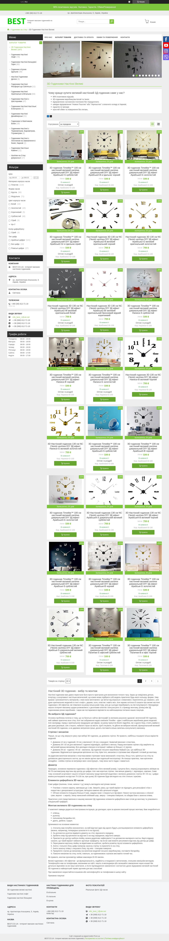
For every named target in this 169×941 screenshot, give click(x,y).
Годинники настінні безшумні (19, 898)
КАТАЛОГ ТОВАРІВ (63, 37)
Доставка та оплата (84, 37)
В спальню (51, 896)
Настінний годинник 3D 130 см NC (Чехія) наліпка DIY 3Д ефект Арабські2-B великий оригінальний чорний (104, 240)
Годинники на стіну (19, 30)
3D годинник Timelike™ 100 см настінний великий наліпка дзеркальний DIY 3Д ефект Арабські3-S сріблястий (104, 447)
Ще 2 (13, 224)
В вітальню (51, 892)
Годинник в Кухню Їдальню (18, 70)
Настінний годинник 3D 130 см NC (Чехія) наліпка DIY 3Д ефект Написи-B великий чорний (143, 377)
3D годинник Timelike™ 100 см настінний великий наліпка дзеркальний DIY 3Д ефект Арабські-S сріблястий (65, 583)
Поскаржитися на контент (94, 938)
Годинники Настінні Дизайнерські (19, 115)
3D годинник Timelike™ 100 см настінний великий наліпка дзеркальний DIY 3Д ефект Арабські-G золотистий (143, 583)
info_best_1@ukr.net (21, 317)
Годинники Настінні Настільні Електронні (23, 107)
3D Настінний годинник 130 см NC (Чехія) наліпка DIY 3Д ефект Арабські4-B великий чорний (143, 515)
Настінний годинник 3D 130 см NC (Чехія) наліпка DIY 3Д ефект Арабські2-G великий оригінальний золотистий (143, 240)
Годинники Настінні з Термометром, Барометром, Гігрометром (23, 130)
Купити (67, 192)
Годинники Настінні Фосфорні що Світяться (21, 85)
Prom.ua (97, 936)
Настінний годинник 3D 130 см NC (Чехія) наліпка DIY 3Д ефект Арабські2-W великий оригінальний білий (65, 309)
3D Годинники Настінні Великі (20, 48)
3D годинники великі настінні (19, 890)
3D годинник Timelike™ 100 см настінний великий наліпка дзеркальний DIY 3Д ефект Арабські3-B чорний (143, 447)
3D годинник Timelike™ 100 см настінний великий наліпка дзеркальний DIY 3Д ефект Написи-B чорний (65, 378)
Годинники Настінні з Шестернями (20, 100)
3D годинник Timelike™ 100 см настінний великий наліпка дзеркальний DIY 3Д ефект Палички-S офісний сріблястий (104, 649)
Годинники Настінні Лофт (19, 55)
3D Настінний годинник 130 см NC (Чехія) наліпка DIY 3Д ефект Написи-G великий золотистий (65, 446)
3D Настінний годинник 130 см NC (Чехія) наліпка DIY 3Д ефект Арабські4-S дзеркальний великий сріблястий (104, 516)
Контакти (125, 37)
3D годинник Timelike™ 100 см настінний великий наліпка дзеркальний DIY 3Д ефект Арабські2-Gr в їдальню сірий (65, 240)
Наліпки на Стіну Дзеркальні (18, 156)
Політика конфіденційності (115, 938)
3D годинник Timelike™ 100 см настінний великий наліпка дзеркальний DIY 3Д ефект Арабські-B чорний (104, 583)
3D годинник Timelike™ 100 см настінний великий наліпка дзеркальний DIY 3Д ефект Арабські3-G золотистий (65, 516)
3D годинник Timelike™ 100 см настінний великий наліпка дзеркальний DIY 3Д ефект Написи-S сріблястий (143, 309)
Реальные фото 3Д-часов (97, 890)
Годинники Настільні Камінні (20, 149)
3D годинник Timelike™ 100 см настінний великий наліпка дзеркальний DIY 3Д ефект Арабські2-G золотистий (143, 171)
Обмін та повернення (107, 37)
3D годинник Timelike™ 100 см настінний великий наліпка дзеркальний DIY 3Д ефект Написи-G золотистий (104, 378)
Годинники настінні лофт (17, 894)
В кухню (49, 901)
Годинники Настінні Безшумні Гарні (23, 63)
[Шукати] (111, 21)
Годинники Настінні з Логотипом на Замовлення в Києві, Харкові (23, 140)
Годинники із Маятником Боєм (21, 122)
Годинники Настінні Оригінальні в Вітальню (21, 92)
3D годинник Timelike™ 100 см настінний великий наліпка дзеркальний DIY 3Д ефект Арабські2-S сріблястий (65, 171)
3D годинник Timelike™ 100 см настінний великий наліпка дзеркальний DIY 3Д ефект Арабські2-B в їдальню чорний (104, 171)
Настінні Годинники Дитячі (19, 78)
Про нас (48, 37)
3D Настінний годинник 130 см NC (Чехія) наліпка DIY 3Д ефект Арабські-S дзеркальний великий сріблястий (65, 649)
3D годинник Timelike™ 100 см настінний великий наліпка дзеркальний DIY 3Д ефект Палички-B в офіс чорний (143, 649)
